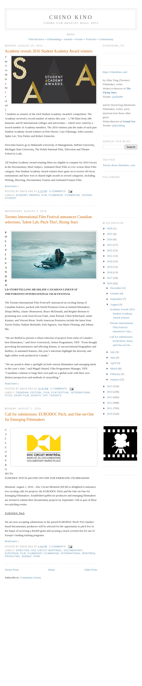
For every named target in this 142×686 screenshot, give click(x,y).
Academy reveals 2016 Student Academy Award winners (49, 51)
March (114, 368)
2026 (110, 228)
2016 (110, 283)
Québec (27, 556)
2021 (110, 255)
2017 (110, 277)
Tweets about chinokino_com (119, 165)
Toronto (55, 395)
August (114, 304)
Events (79, 39)
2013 (110, 397)
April (113, 363)
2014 (110, 391)
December (116, 288)
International (81, 392)
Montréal (89, 553)
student (11, 198)
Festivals (91, 39)
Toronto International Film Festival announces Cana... (121, 327)
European (12, 553)
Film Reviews (36, 39)
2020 (110, 261)
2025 (110, 233)
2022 (110, 250)
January (115, 379)
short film (21, 395)
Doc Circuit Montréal (46, 550)
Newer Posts (12, 569)
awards (34, 195)
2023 (110, 244)
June (113, 357)
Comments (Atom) (30, 577)
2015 (110, 386)
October (115, 293)
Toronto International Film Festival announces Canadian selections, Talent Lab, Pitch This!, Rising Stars (48, 219)
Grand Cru (129, 121)
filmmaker (56, 195)
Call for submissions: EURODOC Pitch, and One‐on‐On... (121, 341)
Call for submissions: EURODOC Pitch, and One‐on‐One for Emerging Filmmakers (49, 417)
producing (12, 556)
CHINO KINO (71, 17)
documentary (73, 550)
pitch (8, 395)
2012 (110, 402)
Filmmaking (54, 39)
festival (36, 392)
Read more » (12, 186)
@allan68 (117, 96)
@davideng (118, 125)
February (115, 374)
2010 (110, 413)
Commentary (106, 39)
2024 (110, 239)
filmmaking (72, 195)
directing (23, 550)
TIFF (44, 395)
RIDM (36, 556)
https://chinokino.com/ (115, 72)
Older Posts (90, 569)
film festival (60, 392)
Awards (68, 39)
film (44, 195)
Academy (22, 195)
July (113, 352)
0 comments (57, 191)
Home (51, 569)
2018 (110, 272)
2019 (110, 266)
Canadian (22, 392)
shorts (36, 395)
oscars (87, 195)
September (116, 299)
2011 (110, 408)
